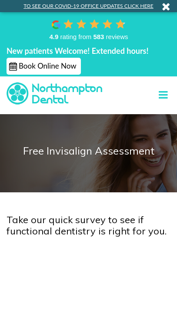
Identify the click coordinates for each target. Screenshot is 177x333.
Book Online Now (48, 65)
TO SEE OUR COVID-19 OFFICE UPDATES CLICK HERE (88, 6)
